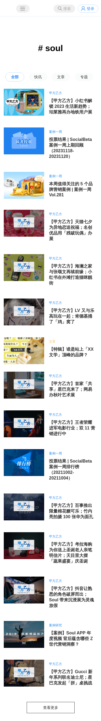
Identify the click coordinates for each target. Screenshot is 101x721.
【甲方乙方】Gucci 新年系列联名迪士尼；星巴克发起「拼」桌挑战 (70, 677)
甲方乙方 (55, 93)
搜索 (67, 8)
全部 (15, 77)
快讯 (38, 77)
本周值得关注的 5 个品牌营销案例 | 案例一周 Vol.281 (71, 189)
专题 (84, 77)
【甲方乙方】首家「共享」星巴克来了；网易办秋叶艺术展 (70, 389)
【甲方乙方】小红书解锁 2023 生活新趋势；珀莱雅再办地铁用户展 (70, 106)
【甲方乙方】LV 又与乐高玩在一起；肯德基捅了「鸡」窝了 (71, 316)
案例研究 (55, 625)
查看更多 (50, 707)
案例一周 (55, 132)
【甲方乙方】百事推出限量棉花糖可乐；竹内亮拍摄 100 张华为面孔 (71, 511)
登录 (90, 8)
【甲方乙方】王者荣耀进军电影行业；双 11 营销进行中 (72, 428)
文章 (61, 77)
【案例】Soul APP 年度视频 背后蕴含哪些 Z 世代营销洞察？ (71, 639)
